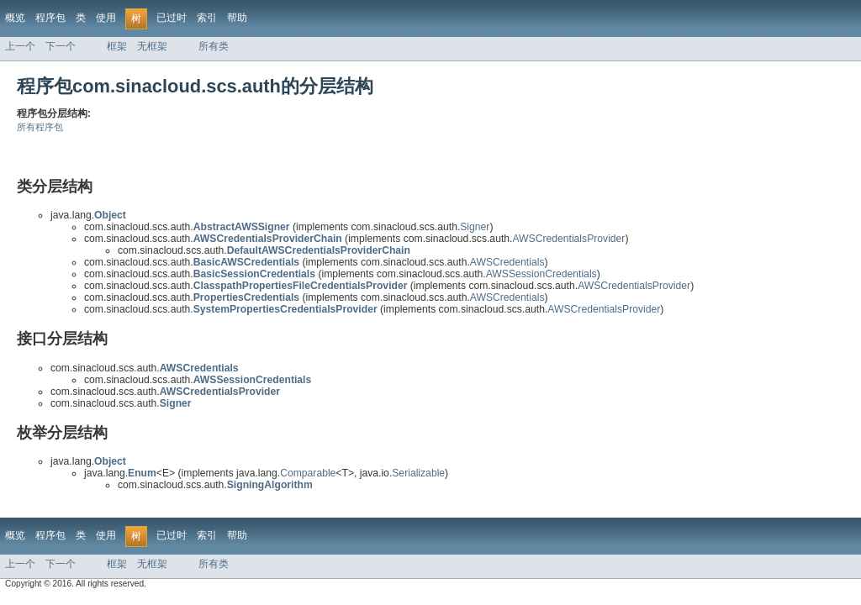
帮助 (237, 18)
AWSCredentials (507, 262)
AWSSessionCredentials (541, 274)
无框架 (152, 46)
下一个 (60, 46)
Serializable (418, 473)
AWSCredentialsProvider (568, 239)
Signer (474, 227)
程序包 (50, 18)
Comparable (307, 473)
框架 (117, 46)
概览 (15, 18)
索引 (207, 18)
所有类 (213, 46)
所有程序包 (40, 127)
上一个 (20, 46)
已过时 (171, 18)
